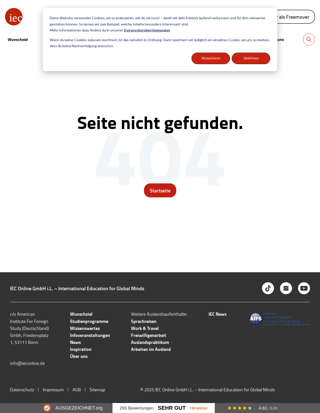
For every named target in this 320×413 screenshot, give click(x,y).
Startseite (160, 190)
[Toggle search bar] (309, 39)
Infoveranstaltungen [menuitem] (90, 335)
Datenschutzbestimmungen (147, 30)
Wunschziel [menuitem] (81, 314)
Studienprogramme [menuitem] (89, 321)
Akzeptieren (210, 58)
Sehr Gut (172, 408)
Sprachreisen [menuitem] (143, 321)
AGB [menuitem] (76, 390)
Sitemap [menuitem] (97, 390)
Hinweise (199, 408)
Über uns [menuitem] (79, 356)
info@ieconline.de (27, 363)
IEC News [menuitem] (217, 314)
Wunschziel (18, 39)
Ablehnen (251, 58)
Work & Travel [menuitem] (145, 328)
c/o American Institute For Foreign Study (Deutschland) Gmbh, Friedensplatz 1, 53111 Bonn (29, 328)
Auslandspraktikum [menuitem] (150, 342)
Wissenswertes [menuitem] (85, 328)
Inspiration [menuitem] (81, 349)
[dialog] (160, 39)
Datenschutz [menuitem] (22, 390)
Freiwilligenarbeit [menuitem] (148, 335)
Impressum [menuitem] (53, 390)
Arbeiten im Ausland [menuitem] (151, 349)
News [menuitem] (75, 342)
